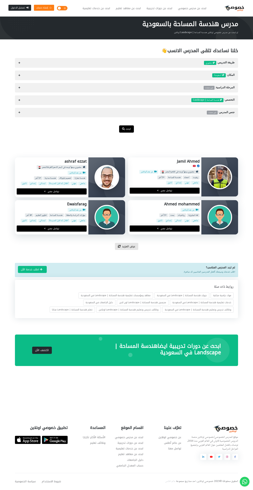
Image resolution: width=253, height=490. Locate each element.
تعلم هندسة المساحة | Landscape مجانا (72, 310)
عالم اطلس (170, 481)
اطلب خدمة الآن (31, 269)
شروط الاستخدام (51, 481)
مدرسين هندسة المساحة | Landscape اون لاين (142, 303)
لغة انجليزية (193, 215)
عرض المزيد (126, 246)
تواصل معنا (174, 448)
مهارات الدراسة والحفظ (75, 215)
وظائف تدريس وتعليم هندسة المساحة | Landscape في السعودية (198, 310)
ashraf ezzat (75, 161)
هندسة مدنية (50, 178)
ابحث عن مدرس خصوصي (192, 8)
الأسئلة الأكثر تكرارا (94, 437)
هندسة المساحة (174, 178)
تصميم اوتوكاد (65, 178)
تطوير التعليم (41, 215)
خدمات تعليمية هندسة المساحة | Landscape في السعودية (201, 303)
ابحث (126, 129)
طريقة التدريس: (219, 63)
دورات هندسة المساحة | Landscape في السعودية (182, 296)
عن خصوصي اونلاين (169, 437)
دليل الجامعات (135, 460)
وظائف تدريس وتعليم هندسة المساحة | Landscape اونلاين (128, 310)
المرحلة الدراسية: (219, 88)
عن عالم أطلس (172, 443)
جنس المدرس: (221, 113)
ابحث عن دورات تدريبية (160, 8)
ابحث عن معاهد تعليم (128, 8)
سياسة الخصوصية (25, 481)
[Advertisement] (124, 147)
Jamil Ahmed (188, 161)
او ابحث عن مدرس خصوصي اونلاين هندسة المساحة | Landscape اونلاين (206, 33)
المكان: (223, 76)
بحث (172, 215)
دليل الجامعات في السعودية (99, 303)
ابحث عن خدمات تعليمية (96, 8)
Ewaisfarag (77, 204)
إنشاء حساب (44, 8)
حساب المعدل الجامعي (129, 465)
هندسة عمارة (80, 178)
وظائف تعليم (97, 443)
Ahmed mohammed (182, 204)
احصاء (186, 178)
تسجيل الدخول (20, 8)
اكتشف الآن (42, 350)
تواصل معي (164, 191)
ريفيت (195, 178)
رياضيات (181, 215)
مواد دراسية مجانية (222, 296)
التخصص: (213, 100)
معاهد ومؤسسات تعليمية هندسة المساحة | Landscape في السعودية (116, 296)
